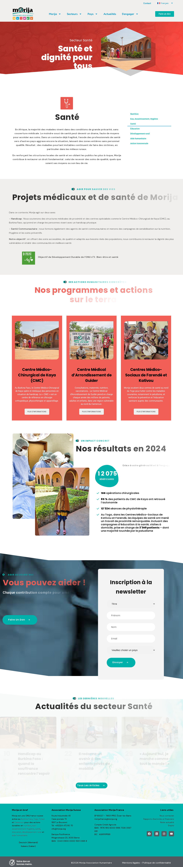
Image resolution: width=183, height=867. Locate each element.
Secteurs (74, 14)
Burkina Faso (27, 819)
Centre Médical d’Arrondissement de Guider (92, 375)
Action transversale (139, 143)
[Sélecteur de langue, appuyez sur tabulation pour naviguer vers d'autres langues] (165, 3)
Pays (93, 14)
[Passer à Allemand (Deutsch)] (28, 842)
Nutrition (134, 114)
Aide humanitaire (138, 138)
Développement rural (140, 133)
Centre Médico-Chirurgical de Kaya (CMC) (37, 375)
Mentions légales (131, 862)
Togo (36, 819)
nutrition (27, 825)
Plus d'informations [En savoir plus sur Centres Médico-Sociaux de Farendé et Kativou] (146, 411)
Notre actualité (167, 822)
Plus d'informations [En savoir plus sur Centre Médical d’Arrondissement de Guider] (91, 411)
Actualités (110, 13)
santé (37, 829)
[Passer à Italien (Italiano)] (28, 846)
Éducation (135, 129)
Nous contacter (167, 816)
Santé (133, 124)
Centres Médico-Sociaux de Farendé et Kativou (146, 375)
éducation (16, 832)
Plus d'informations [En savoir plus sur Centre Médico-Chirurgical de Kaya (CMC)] (37, 411)
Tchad (41, 819)
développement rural (32, 832)
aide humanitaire (19, 835)
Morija (55, 14)
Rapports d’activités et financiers (158, 819)
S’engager (130, 14)
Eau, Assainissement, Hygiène (144, 119)
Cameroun (19, 822)
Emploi (171, 825)
